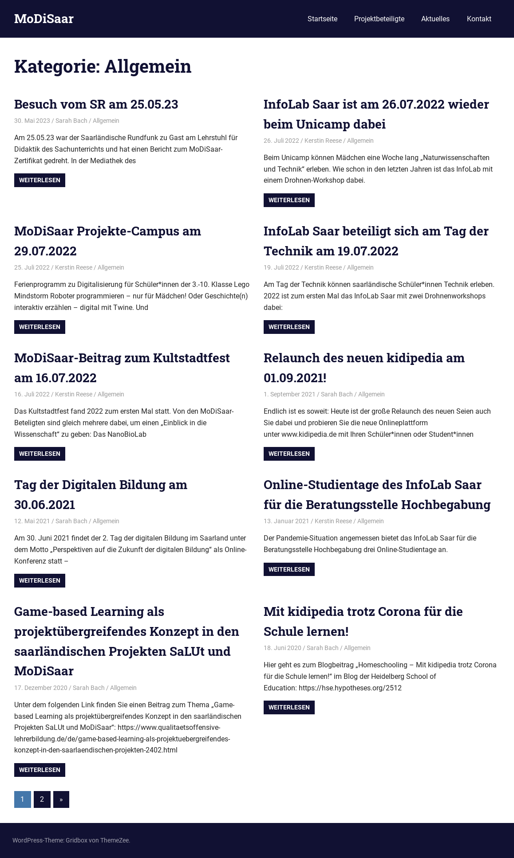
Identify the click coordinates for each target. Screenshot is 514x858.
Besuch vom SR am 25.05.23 (96, 104)
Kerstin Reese (323, 140)
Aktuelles (435, 19)
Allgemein (106, 120)
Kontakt (479, 19)
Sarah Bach (71, 120)
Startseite (322, 19)
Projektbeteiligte (379, 19)
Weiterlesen (39, 180)
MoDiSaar (44, 18)
